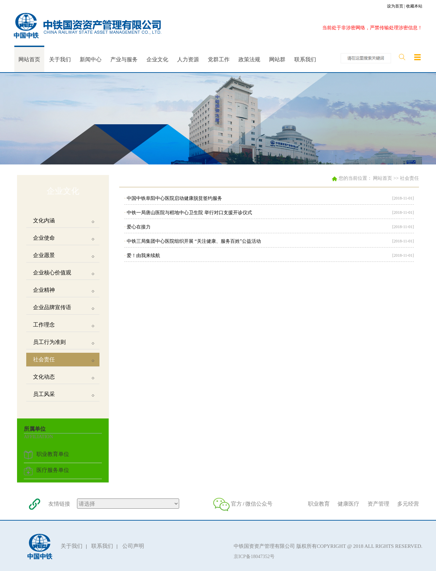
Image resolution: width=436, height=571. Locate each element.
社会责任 (409, 178)
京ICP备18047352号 (254, 556)
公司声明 (133, 546)
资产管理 (378, 504)
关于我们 (71, 546)
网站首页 (382, 178)
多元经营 (408, 504)
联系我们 (102, 546)
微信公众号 (258, 504)
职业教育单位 (52, 454)
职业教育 (319, 504)
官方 (236, 504)
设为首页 (395, 6)
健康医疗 (348, 504)
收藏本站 (414, 6)
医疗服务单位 (52, 470)
